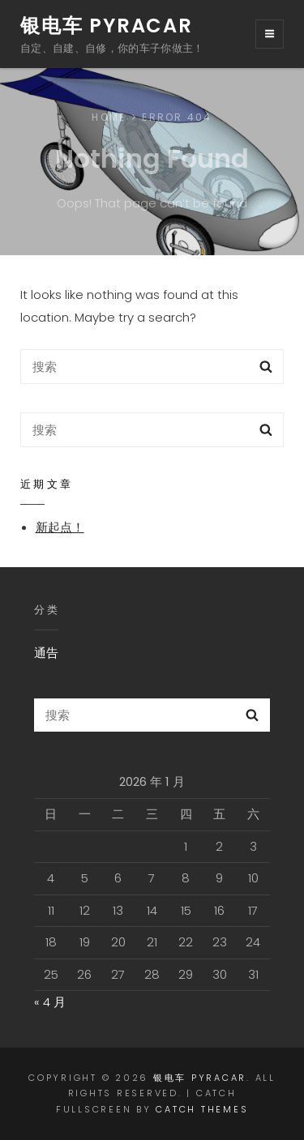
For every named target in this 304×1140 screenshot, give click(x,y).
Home (109, 117)
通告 (46, 652)
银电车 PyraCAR (106, 25)
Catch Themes (202, 1109)
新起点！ (60, 527)
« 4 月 (50, 1001)
